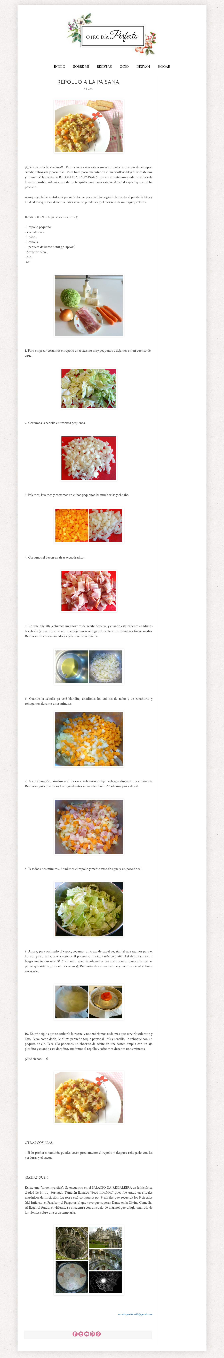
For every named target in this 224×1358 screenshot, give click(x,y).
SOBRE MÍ (81, 66)
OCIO (124, 66)
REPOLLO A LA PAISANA (88, 82)
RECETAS (104, 66)
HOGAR (164, 66)
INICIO (59, 66)
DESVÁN (143, 66)
